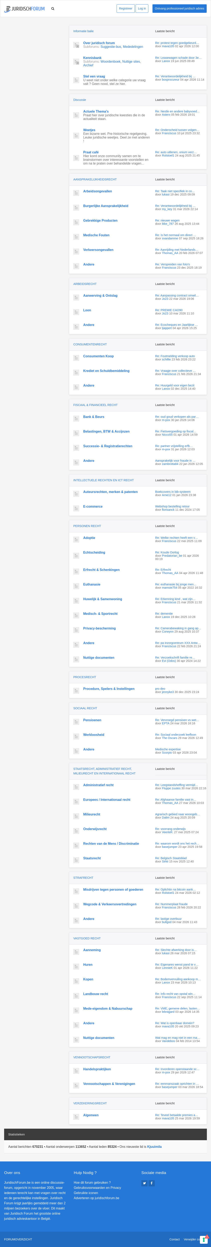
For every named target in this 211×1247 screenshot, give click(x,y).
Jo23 (165, 298)
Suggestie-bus (111, 46)
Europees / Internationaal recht (106, 799)
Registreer (125, 8)
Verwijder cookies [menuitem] (195, 1239)
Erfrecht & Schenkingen (101, 570)
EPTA (166, 723)
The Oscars (169, 738)
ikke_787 (168, 223)
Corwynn (168, 631)
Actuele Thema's (96, 111)
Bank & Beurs (93, 417)
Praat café (91, 152)
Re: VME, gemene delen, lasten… (177, 1008)
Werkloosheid (93, 734)
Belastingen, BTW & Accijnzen (106, 431)
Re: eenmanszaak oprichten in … (177, 1083)
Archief (88, 65)
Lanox (166, 61)
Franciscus (169, 133)
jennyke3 (168, 692)
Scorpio (167, 752)
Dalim (166, 817)
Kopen (88, 979)
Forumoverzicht (18, 1239)
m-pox (166, 420)
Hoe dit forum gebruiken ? (92, 1182)
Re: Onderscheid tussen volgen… (177, 130)
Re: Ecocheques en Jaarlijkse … (176, 324)
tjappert (167, 328)
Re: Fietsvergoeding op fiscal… (175, 431)
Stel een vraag (94, 76)
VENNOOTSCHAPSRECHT (91, 1057)
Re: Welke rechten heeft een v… (176, 537)
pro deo (160, 688)
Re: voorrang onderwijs (170, 829)
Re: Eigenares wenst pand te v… (176, 964)
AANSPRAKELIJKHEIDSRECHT (95, 179)
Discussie (79, 99)
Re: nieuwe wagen (167, 220)
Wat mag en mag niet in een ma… (177, 1037)
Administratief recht (98, 785)
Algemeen (91, 1115)
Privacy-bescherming (99, 628)
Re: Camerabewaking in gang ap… (178, 628)
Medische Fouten (96, 235)
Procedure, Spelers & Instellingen (109, 689)
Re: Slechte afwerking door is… (176, 950)
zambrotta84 (170, 464)
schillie (166, 359)
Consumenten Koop (98, 356)
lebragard (168, 1011)
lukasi (166, 194)
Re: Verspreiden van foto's (172, 264)
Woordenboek (111, 61)
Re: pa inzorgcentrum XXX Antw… (177, 643)
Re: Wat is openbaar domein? (174, 1023)
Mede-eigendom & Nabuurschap (107, 1008)
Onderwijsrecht (95, 829)
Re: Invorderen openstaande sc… (177, 1069)
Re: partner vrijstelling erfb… (174, 446)
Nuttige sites (131, 61)
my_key (167, 209)
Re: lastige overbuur (168, 918)
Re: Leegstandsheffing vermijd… (176, 785)
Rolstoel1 (168, 155)
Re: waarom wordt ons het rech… (177, 843)
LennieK (167, 967)
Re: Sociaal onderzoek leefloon (175, 734)
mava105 (168, 46)
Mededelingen (133, 46)
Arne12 (166, 495)
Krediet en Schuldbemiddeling (106, 371)
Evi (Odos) (169, 660)
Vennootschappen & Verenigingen (109, 1084)
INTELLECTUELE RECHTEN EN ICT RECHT (103, 480)
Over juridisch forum (99, 43)
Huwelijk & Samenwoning (102, 599)
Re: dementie (164, 613)
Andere (88, 264)
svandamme (170, 238)
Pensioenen (92, 720)
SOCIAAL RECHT (85, 708)
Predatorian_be (172, 555)
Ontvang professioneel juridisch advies (179, 8)
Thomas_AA (170, 253)
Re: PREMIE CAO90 (169, 310)
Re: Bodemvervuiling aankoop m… (178, 979)
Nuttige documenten (98, 657)
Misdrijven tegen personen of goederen (113, 889)
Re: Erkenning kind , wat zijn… (175, 599)
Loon (87, 310)
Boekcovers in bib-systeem (173, 491)
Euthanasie (91, 584)
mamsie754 (169, 587)
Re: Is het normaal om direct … (175, 235)
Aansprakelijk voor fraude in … (175, 460)
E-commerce (93, 506)
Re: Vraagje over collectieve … (175, 370)
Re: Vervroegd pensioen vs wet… (177, 720)
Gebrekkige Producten (100, 220)
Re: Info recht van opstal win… (175, 993)
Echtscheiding (94, 552)
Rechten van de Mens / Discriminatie (111, 843)
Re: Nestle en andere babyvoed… (177, 111)
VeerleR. (167, 832)
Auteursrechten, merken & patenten (110, 492)
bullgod (166, 922)
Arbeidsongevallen (97, 191)
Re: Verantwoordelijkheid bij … (175, 76)
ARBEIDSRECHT (85, 284)
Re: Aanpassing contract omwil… (177, 295)
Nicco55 (167, 434)
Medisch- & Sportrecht (100, 613)
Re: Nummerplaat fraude (171, 904)
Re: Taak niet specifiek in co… (175, 191)
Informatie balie (83, 31)
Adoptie (89, 538)
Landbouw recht (95, 994)
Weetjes (89, 130)
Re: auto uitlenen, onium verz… (176, 152)
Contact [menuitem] (174, 1239)
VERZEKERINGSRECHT (90, 1103)
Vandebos (168, 1041)
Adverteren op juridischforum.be (96, 1198)
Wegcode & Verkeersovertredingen (109, 904)
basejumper (169, 846)
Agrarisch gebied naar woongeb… (177, 814)
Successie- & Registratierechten (107, 446)
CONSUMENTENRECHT (90, 344)
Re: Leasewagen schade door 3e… (178, 57)
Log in (142, 8)
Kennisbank (92, 58)
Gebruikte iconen (86, 1193)
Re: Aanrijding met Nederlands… (176, 249)
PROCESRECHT (84, 677)
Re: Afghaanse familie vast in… (175, 799)
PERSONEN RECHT (87, 526)
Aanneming (92, 950)
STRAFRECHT (83, 877)
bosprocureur (170, 79)
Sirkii (165, 861)
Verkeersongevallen (98, 250)
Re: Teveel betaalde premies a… (176, 1115)
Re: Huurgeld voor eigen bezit (174, 385)
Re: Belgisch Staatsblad (171, 858)
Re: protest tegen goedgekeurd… (177, 43)
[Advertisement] (35, 51)
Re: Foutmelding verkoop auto (175, 356)
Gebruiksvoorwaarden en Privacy (97, 1187)
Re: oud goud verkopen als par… (177, 416)
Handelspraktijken (97, 1069)
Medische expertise (168, 749)
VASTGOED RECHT (87, 938)
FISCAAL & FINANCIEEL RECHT (95, 405)
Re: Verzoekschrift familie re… (175, 657)
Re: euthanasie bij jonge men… (176, 584)
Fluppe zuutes (171, 788)
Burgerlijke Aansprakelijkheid (105, 206)
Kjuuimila (154, 1146)
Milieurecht (91, 814)
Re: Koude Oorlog (167, 552)
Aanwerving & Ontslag (100, 295)
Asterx (166, 114)
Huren (88, 964)
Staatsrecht (92, 858)
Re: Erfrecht (163, 569)
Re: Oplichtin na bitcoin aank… (175, 889)
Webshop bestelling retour (172, 506)
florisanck (168, 509)
